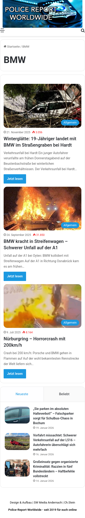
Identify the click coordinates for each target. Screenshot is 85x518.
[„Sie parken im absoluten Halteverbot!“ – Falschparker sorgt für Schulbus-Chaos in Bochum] (17, 415)
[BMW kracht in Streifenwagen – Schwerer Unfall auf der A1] (42, 208)
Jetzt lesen (15, 179)
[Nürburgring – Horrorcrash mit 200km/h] (42, 306)
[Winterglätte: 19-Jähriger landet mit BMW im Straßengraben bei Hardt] (42, 106)
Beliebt (64, 394)
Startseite (12, 46)
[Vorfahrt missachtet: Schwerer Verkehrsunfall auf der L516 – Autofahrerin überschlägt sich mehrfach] (17, 441)
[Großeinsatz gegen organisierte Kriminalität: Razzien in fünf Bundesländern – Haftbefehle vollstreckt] (17, 468)
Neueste (22, 394)
